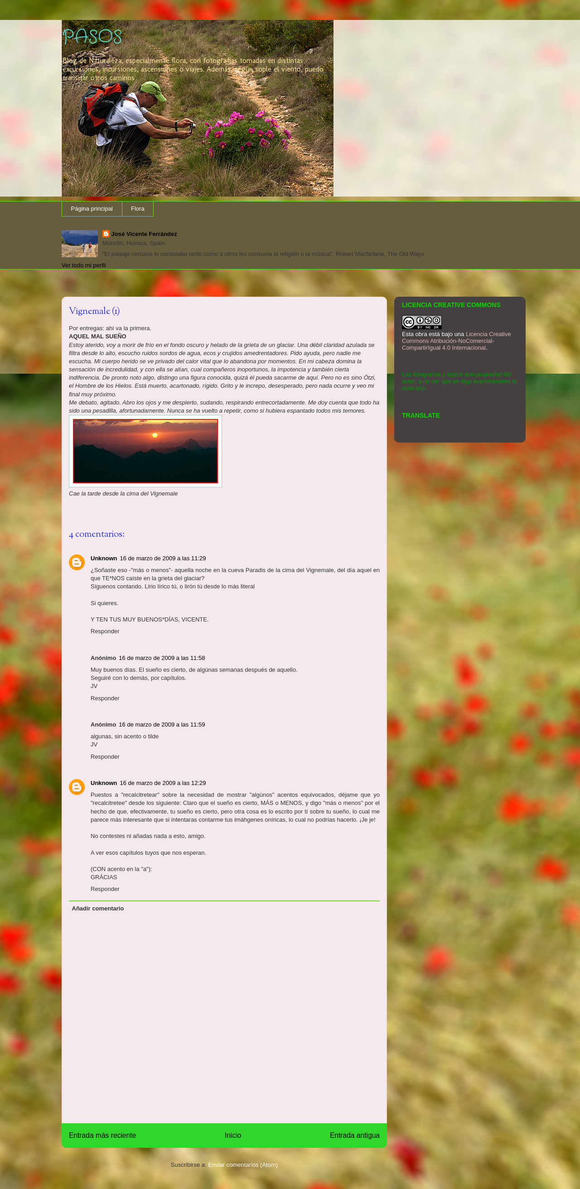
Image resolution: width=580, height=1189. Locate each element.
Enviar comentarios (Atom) (243, 1164)
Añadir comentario (98, 908)
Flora (138, 208)
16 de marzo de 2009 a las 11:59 (162, 724)
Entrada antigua (355, 1135)
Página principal (92, 208)
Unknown (104, 558)
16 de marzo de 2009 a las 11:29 (163, 558)
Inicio (233, 1135)
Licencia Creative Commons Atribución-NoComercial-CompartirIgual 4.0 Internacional (456, 341)
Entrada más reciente (102, 1135)
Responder (105, 631)
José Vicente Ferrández (144, 234)
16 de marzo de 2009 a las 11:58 (162, 658)
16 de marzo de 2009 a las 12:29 (163, 783)
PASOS (92, 37)
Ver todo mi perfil (84, 265)
